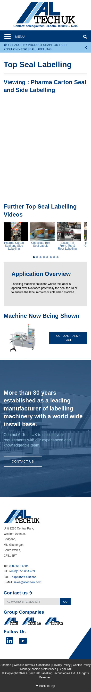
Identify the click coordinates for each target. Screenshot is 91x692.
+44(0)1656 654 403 (21, 571)
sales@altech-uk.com (41, 26)
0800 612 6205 (68, 26)
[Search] (32, 602)
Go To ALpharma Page (68, 337)
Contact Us (23, 461)
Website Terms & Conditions (32, 665)
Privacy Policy (61, 665)
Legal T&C (65, 669)
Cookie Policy (82, 665)
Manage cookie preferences (38, 669)
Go (65, 601)
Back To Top (45, 686)
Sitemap (5, 665)
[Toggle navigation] (18, 36)
